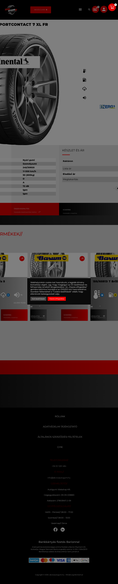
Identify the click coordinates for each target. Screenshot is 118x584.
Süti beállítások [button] (38, 299)
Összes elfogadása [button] (56, 299)
